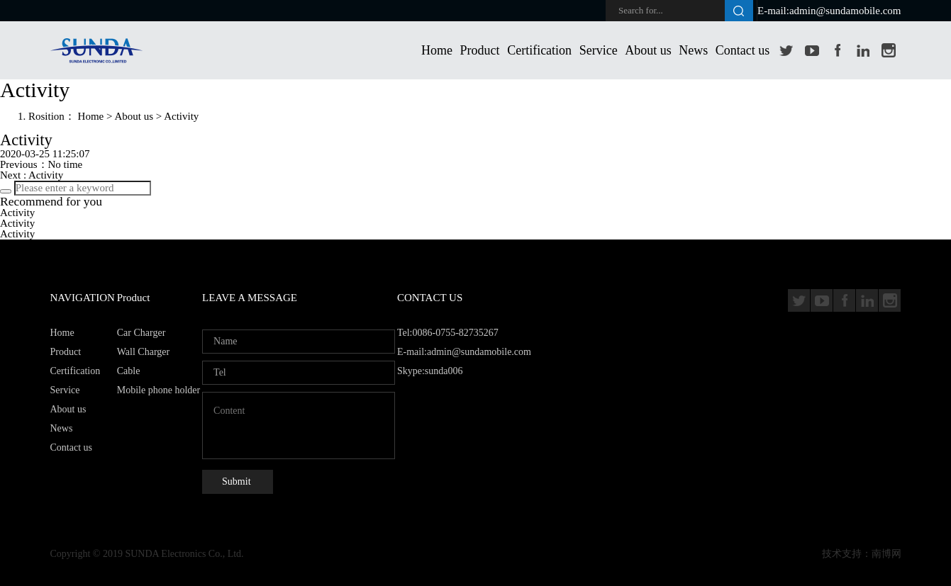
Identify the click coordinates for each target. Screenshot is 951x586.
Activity (181, 116)
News (693, 50)
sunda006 (444, 371)
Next (31, 175)
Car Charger (141, 332)
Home (436, 50)
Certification (539, 50)
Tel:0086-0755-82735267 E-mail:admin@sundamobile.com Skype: (464, 351)
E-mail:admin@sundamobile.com (829, 10)
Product (480, 50)
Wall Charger (143, 351)
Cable (128, 371)
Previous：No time (41, 164)
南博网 (886, 553)
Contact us (743, 50)
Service (598, 50)
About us (648, 50)
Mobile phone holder (158, 390)
